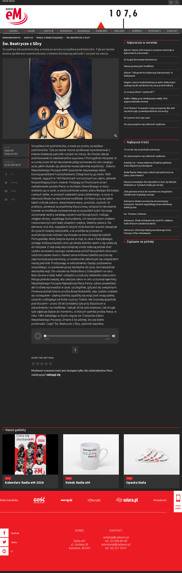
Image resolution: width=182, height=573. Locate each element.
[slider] (77, 336)
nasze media (8, 1)
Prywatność (160, 500)
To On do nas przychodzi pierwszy (142, 149)
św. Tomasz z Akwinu (135, 214)
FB (12, 174)
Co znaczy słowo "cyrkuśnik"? (139, 92)
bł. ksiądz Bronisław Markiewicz (140, 59)
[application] (75, 336)
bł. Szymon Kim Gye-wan (137, 117)
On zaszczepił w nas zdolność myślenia (144, 124)
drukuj (13, 191)
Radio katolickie (9, 500)
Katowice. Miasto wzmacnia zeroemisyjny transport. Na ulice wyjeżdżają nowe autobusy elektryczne (148, 204)
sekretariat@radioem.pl (115, 544)
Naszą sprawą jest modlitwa (139, 66)
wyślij (13, 199)
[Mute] (113, 335)
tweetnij (14, 182)
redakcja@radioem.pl (116, 537)
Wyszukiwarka (177, 2)
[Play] (38, 336)
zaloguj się (53, 374)
